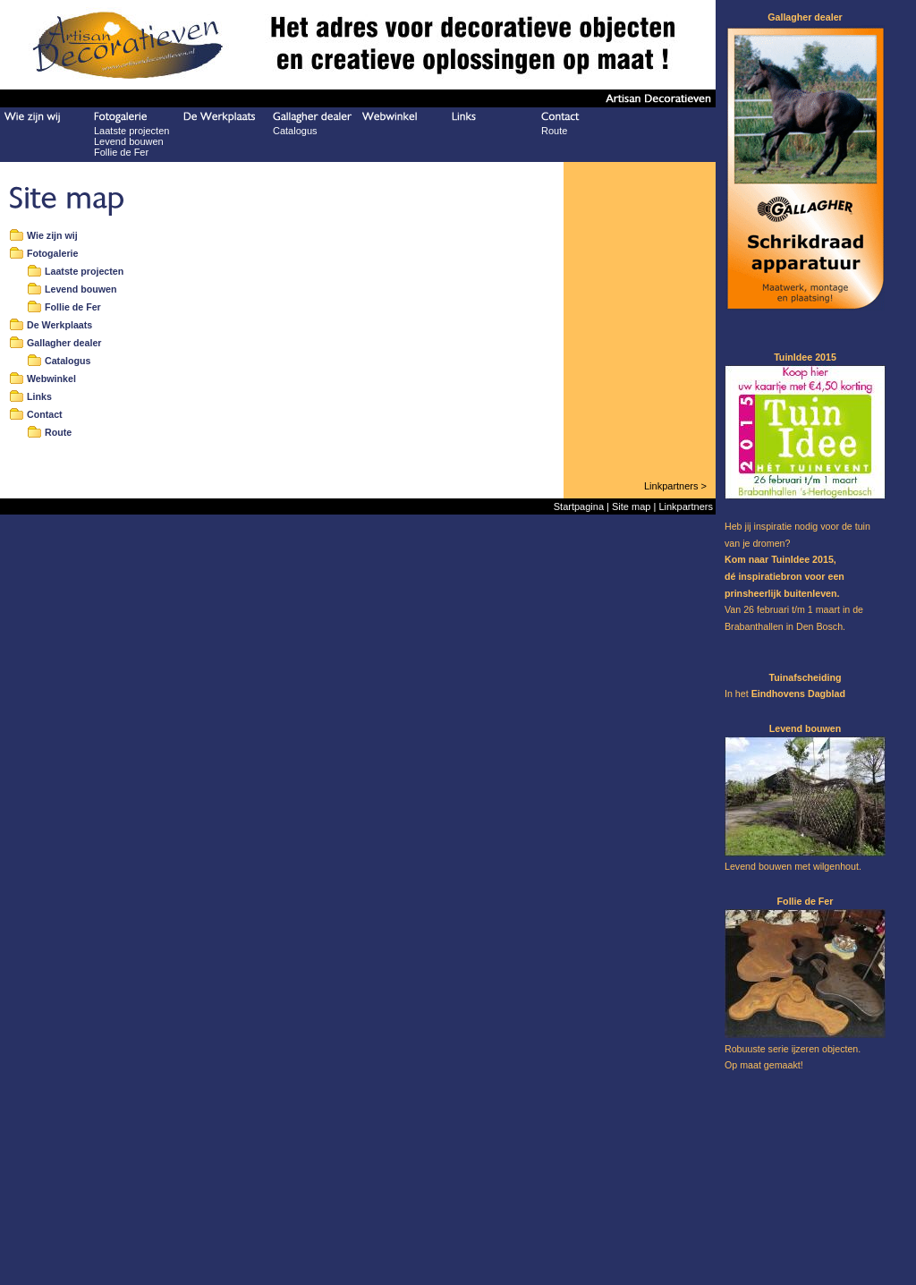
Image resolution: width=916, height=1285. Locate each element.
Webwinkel (51, 378)
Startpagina (579, 506)
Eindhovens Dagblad (798, 693)
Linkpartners (685, 506)
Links (39, 396)
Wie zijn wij (52, 235)
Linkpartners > (675, 486)
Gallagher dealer (64, 342)
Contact (45, 414)
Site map (631, 506)
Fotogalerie (52, 253)
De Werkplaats (59, 324)
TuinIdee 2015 (802, 559)
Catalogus (295, 130)
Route (554, 130)
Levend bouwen (129, 141)
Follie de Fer (121, 152)
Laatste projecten (131, 130)
